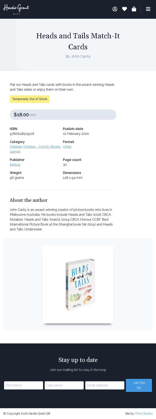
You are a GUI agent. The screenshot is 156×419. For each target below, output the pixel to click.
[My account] (115, 10)
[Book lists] (124, 10)
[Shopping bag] (134, 10)
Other (67, 147)
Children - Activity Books (41, 147)
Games (15, 152)
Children (16, 147)
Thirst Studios (144, 413)
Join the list (139, 385)
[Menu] (145, 9)
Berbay (15, 165)
